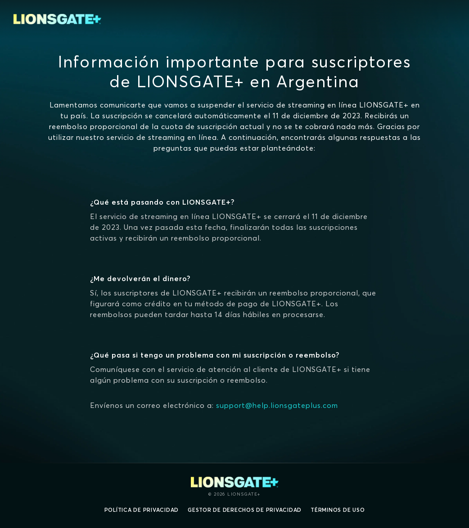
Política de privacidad (141, 509)
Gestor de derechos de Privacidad (245, 509)
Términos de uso (338, 509)
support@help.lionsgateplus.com (277, 405)
